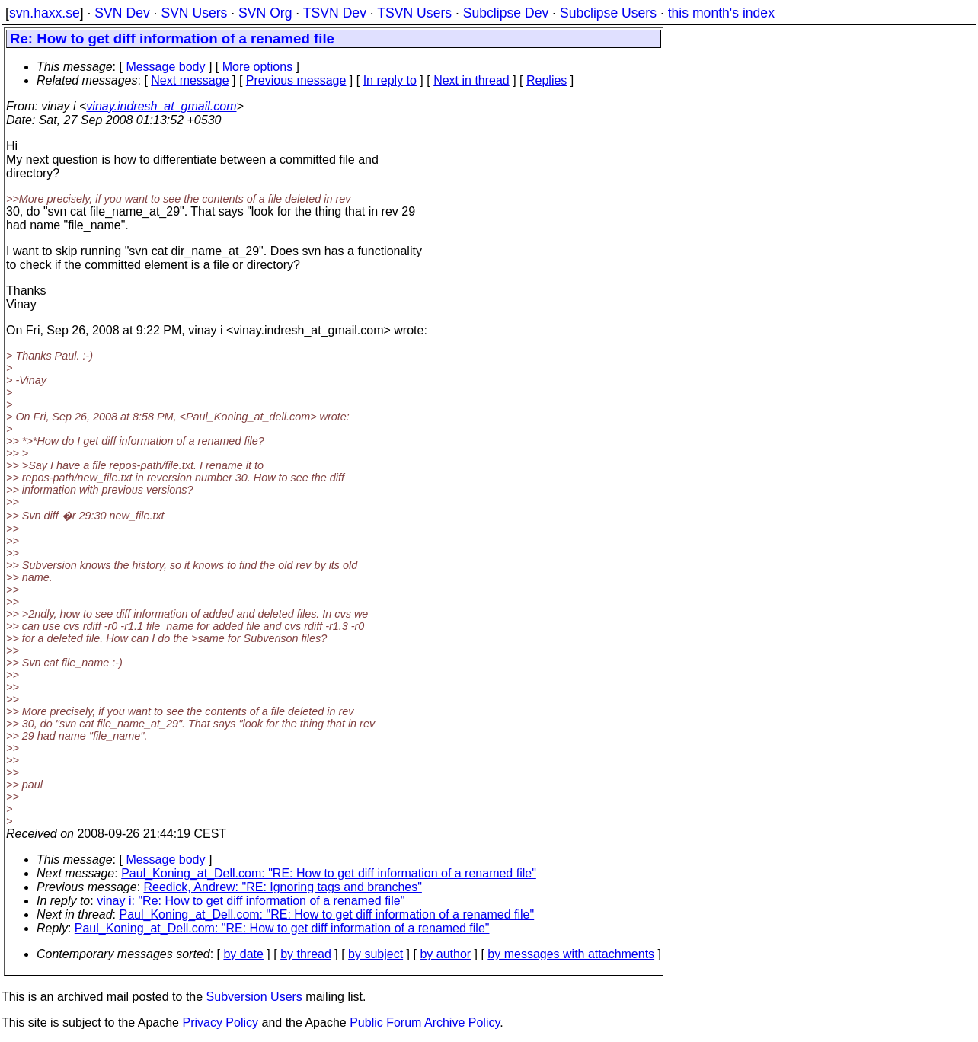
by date (243, 954)
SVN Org (265, 13)
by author (445, 954)
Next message (190, 80)
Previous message (296, 80)
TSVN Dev (334, 13)
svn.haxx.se (44, 13)
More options (257, 66)
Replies (546, 80)
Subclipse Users (608, 13)
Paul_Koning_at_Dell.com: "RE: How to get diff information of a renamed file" (328, 873)
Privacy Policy (220, 1022)
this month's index (721, 13)
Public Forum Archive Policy (425, 1022)
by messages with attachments (570, 954)
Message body (165, 66)
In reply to (390, 80)
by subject (375, 954)
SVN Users (194, 13)
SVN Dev (121, 13)
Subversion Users (254, 996)
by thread (305, 954)
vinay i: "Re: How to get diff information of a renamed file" (250, 900)
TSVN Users (414, 13)
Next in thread (471, 80)
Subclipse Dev (505, 13)
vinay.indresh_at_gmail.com (161, 106)
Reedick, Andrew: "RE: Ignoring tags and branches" (283, 887)
